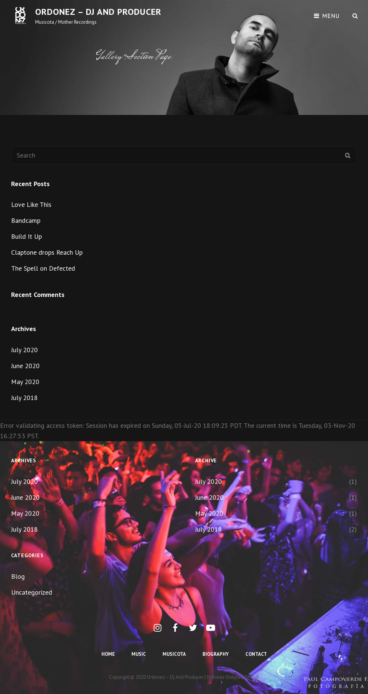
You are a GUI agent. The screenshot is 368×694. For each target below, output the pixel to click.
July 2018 (24, 397)
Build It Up (26, 236)
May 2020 (25, 381)
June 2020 (25, 365)
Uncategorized (31, 592)
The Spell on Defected (43, 268)
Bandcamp (25, 220)
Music (138, 654)
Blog (18, 576)
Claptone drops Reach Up (47, 252)
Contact (256, 654)
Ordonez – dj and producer (98, 11)
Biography (216, 654)
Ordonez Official (242, 677)
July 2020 (24, 350)
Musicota (174, 654)
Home (108, 654)
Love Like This (31, 204)
